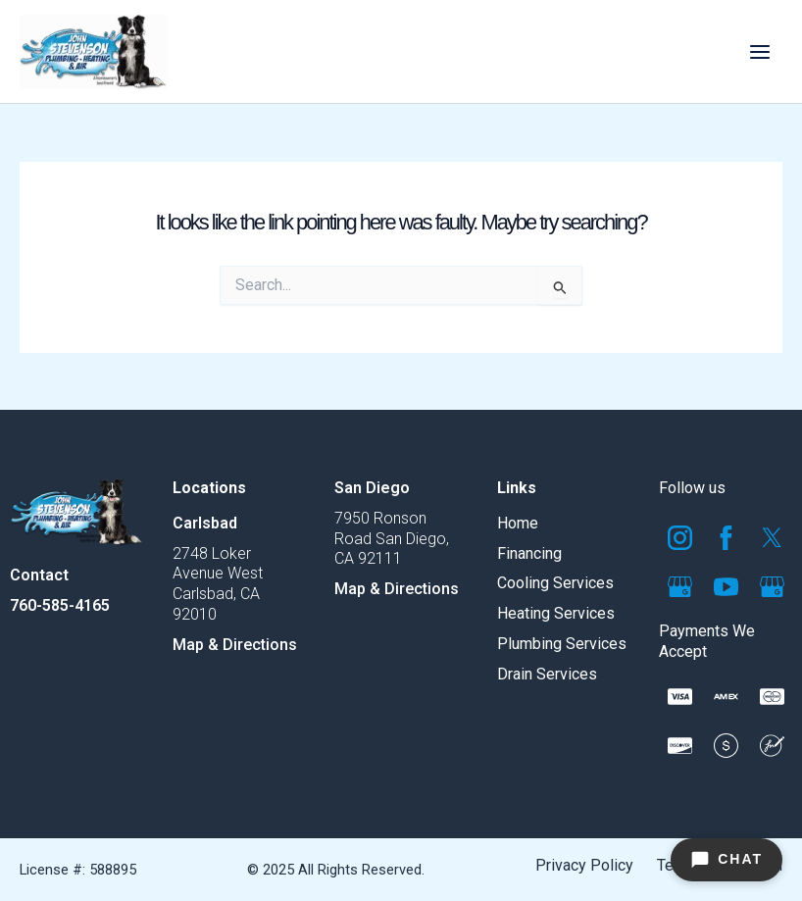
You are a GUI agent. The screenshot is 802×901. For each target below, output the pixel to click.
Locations (209, 487)
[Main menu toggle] (759, 52)
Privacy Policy (584, 866)
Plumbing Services (562, 643)
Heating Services (556, 613)
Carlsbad (205, 523)
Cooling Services (555, 583)
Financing (529, 553)
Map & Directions (235, 644)
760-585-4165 (60, 605)
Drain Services (547, 674)
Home (517, 523)
